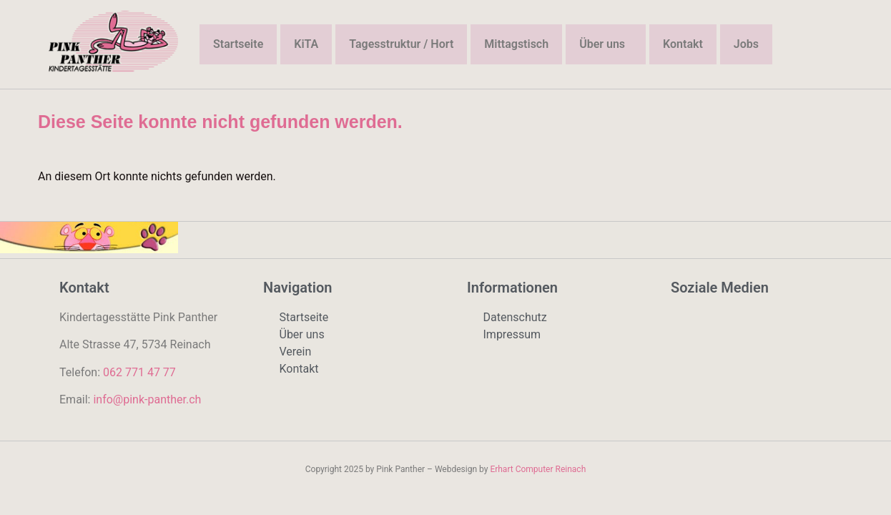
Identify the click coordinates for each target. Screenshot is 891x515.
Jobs (746, 44)
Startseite (238, 44)
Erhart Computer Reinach (538, 469)
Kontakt (683, 44)
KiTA (306, 44)
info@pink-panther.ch (147, 399)
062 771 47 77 (139, 372)
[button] (606, 44)
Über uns (602, 44)
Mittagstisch (516, 44)
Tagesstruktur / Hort (401, 44)
